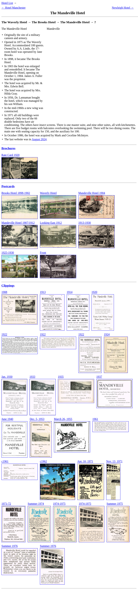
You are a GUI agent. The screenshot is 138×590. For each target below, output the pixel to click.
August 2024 (39, 139)
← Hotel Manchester (13, 7)
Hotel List (7, 3)
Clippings (7, 285)
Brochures (8, 148)
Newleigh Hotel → (123, 7)
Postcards (8, 186)
